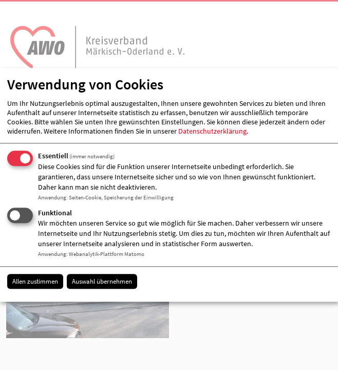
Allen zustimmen (35, 281)
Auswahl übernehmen (102, 281)
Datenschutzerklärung (212, 131)
